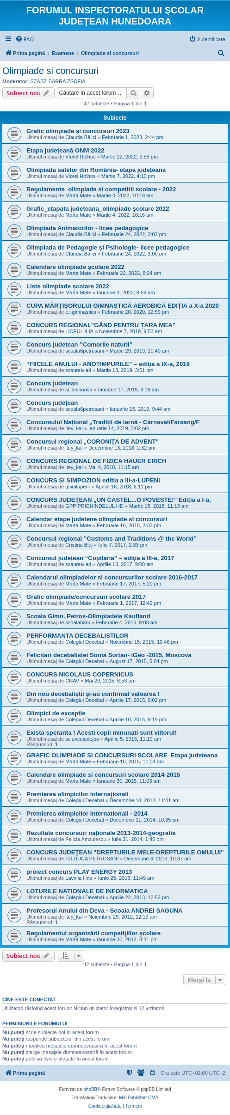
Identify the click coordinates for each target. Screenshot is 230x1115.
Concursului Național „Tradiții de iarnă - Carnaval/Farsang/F (112, 422)
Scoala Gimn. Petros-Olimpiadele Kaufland (88, 616)
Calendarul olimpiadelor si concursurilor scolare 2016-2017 (112, 577)
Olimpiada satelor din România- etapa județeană (96, 169)
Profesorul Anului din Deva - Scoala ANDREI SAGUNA (104, 910)
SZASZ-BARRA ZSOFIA (58, 81)
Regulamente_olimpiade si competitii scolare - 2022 (101, 189)
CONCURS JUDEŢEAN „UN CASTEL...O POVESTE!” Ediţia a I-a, (118, 499)
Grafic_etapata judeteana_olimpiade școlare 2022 (97, 208)
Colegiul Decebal (84, 642)
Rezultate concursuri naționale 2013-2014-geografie (100, 832)
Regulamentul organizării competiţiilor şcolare (93, 933)
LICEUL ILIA (79, 331)
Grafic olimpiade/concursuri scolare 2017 (86, 596)
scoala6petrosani (84, 350)
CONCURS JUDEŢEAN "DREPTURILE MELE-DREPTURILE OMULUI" (125, 852)
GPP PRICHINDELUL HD (94, 506)
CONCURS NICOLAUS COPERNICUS (79, 674)
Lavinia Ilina (78, 878)
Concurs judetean (52, 383)
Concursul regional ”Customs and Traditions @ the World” (111, 538)
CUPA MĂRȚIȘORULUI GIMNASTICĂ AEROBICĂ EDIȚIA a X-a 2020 (122, 305)
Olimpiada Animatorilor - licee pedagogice (87, 228)
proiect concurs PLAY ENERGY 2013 (79, 871)
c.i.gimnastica (80, 312)
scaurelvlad (78, 370)
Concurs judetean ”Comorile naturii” (79, 344)
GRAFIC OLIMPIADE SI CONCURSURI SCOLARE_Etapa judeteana (122, 755)
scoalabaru (77, 622)
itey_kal (73, 428)
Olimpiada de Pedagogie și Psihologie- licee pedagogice (108, 247)
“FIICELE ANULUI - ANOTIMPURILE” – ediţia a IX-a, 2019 (108, 363)
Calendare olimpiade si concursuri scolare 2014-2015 (103, 774)
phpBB (90, 1089)
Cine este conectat (29, 999)
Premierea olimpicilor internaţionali (77, 794)
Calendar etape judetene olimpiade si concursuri (96, 519)
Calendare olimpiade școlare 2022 (75, 266)
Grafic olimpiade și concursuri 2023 (78, 131)
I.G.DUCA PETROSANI (91, 858)
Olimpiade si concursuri (50, 71)
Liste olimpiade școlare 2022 (67, 286)
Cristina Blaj (79, 545)
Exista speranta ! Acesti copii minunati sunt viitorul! (101, 732)
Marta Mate (78, 195)
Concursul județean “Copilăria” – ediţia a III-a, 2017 (100, 557)
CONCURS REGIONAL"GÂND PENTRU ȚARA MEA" (100, 325)
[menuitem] (24, 39)
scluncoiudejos (82, 739)
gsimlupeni (77, 486)
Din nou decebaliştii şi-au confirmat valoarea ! (93, 693)
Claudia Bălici (80, 137)
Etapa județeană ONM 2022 (65, 150)
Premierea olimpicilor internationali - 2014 (87, 813)
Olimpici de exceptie (56, 713)
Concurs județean (52, 402)
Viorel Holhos (80, 156)
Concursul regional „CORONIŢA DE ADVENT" (92, 441)
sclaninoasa (78, 389)
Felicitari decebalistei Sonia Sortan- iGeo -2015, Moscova (109, 655)
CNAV (72, 680)
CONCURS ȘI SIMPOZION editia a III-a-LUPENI (93, 480)
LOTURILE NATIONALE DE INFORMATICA (87, 891)
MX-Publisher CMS (138, 1097)
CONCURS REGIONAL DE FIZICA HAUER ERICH (96, 460)
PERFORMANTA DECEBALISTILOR (77, 635)
